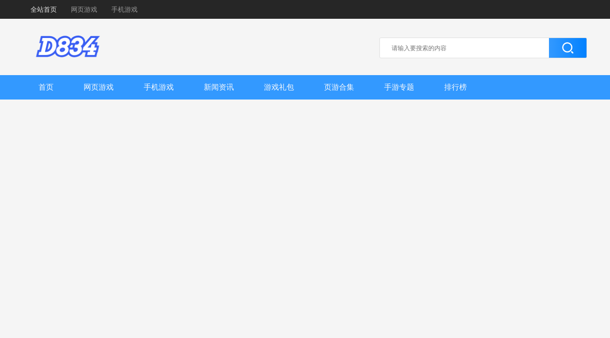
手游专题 (399, 87)
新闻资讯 (219, 87)
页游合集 (339, 87)
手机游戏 (124, 9)
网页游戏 (84, 9)
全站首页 (44, 9)
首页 (46, 87)
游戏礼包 (279, 87)
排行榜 (455, 87)
